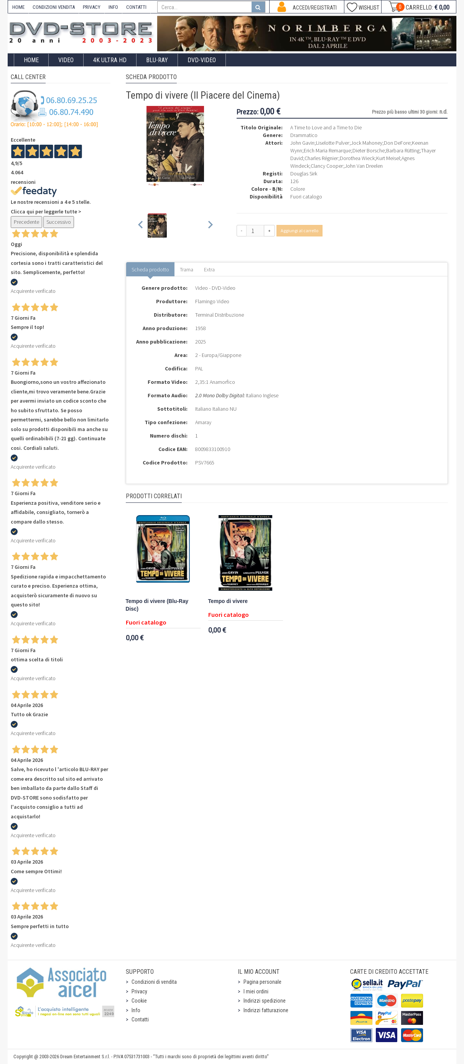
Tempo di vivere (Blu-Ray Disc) (157, 605)
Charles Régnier (321, 158)
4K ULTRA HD (110, 60)
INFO (113, 7)
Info (136, 1010)
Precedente (26, 221)
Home (31, 60)
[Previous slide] (141, 225)
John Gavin (302, 142)
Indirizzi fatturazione (266, 1010)
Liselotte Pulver (332, 142)
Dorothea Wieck (357, 158)
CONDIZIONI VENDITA (54, 7)
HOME (18, 7)
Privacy (139, 991)
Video (66, 60)
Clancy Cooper (327, 165)
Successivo (58, 221)
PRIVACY (91, 7)
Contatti (140, 1019)
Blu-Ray (157, 60)
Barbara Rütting (403, 150)
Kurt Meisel (388, 158)
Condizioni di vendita (154, 982)
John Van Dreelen (364, 165)
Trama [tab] (186, 269)
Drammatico (304, 135)
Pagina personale (262, 982)
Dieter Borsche (368, 150)
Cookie (139, 1001)
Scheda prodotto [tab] (150, 269)
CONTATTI (136, 7)
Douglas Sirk (303, 173)
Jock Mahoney (366, 142)
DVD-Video (202, 60)
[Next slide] (210, 225)
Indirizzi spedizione (265, 1001)
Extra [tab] (209, 269)
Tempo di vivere (228, 601)
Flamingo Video (212, 301)
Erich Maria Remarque (327, 150)
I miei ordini (256, 991)
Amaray (203, 422)
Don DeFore (397, 142)
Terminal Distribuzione (219, 314)
